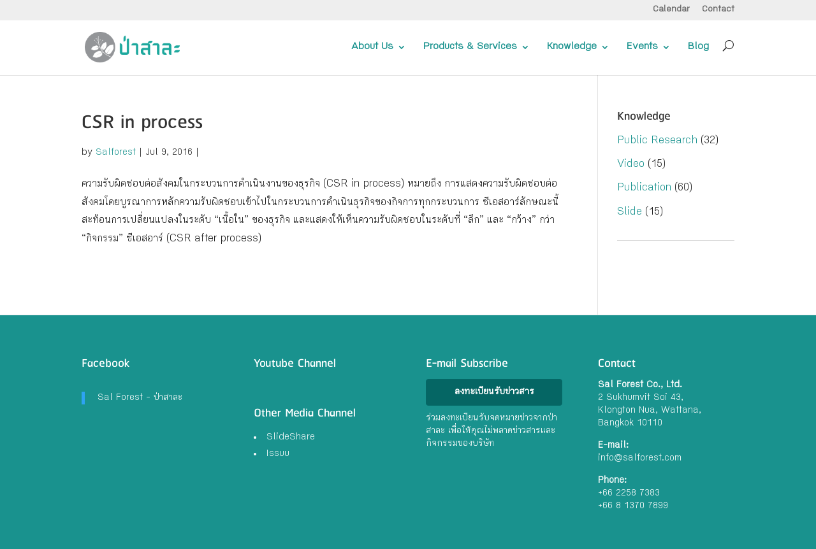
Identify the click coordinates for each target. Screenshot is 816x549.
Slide (629, 212)
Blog (698, 47)
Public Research (657, 141)
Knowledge (572, 47)
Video (631, 164)
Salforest (116, 153)
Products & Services (470, 47)
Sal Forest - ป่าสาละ (140, 398)
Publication (644, 188)
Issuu (277, 454)
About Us (372, 47)
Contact (718, 10)
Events (642, 47)
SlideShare (290, 437)
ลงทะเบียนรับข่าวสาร (494, 392)
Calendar (671, 10)
